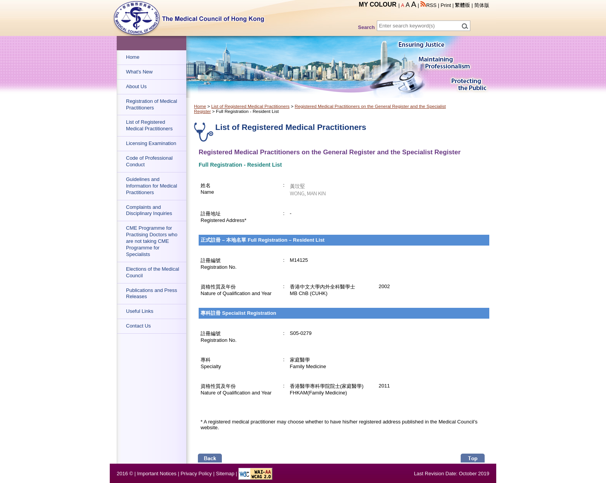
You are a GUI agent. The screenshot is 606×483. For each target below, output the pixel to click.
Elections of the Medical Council (152, 272)
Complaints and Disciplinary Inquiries (149, 210)
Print (446, 5)
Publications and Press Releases (151, 293)
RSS (428, 5)
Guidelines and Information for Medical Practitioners (151, 185)
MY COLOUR (377, 4)
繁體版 (462, 5)
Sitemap (225, 473)
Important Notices (157, 473)
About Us (136, 86)
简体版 (481, 5)
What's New (139, 72)
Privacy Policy (196, 473)
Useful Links (139, 311)
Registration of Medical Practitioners (151, 104)
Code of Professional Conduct (149, 161)
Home (133, 57)
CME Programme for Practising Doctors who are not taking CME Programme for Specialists (151, 241)
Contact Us (138, 326)
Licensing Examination (151, 143)
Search (366, 27)
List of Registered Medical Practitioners (149, 125)
